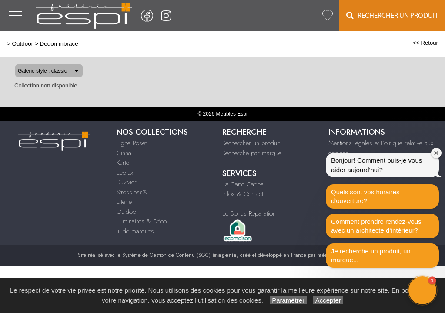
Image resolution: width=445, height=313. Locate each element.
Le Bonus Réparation (249, 213)
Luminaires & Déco (142, 221)
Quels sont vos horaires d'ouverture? (365, 196)
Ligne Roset (132, 143)
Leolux (125, 172)
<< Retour (425, 43)
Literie (124, 201)
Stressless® (132, 192)
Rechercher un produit (251, 143)
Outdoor (22, 43)
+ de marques (135, 231)
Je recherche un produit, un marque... (371, 255)
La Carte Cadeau (244, 184)
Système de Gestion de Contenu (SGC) (179, 255)
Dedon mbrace (59, 43)
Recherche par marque (251, 153)
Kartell (124, 162)
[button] (422, 290)
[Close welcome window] (436, 153)
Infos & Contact (242, 194)
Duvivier (127, 182)
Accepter (328, 300)
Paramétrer (288, 300)
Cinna (124, 153)
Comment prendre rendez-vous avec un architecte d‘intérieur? (376, 226)
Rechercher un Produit (392, 15)
